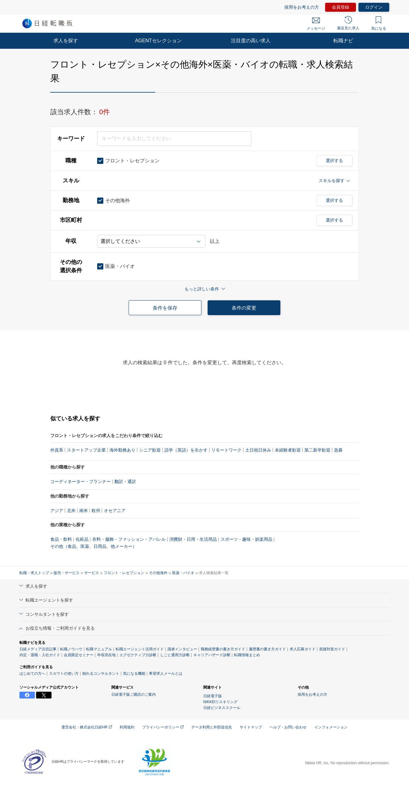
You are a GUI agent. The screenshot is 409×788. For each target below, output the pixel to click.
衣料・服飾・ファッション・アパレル (129, 539)
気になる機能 (134, 673)
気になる (378, 23)
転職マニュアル (99, 649)
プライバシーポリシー (163, 727)
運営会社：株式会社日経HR (86, 727)
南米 (83, 510)
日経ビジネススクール (221, 708)
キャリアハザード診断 (211, 655)
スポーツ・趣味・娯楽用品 (246, 539)
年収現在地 (106, 655)
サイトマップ (251, 727)
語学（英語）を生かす (186, 450)
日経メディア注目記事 (37, 649)
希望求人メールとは (165, 673)
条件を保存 (165, 308)
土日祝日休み (258, 450)
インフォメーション (331, 727)
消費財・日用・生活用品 (193, 539)
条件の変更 (244, 308)
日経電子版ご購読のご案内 (133, 694)
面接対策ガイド (332, 649)
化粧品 (82, 539)
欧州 (96, 510)
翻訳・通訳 (125, 481)
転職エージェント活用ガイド (140, 649)
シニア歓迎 (150, 450)
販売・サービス (67, 573)
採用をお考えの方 (301, 7)
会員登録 (340, 7)
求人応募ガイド (303, 649)
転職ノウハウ (71, 649)
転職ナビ (343, 40)
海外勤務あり (122, 450)
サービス (91, 573)
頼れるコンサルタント (100, 673)
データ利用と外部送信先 (211, 727)
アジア (56, 510)
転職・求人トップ (34, 573)
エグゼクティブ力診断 (137, 655)
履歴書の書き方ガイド (267, 649)
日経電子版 (212, 696)
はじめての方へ (32, 673)
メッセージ (316, 24)
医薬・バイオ (183, 573)
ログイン (373, 7)
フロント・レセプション (124, 573)
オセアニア (115, 510)
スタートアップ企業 (86, 450)
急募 (338, 450)
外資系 (56, 450)
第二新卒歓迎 (317, 450)
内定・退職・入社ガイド (39, 655)
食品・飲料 (61, 539)
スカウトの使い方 (64, 673)
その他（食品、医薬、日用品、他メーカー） (93, 546)
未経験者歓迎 (288, 450)
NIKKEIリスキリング (220, 702)
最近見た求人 (348, 23)
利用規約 (127, 727)
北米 (71, 510)
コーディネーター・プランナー (80, 481)
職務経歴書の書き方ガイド (223, 649)
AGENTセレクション (158, 40)
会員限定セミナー (78, 655)
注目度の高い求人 (251, 40)
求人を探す (65, 40)
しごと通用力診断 (175, 655)
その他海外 (158, 573)
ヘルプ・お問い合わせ (288, 727)
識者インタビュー (182, 649)
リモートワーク (226, 450)
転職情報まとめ (247, 655)
